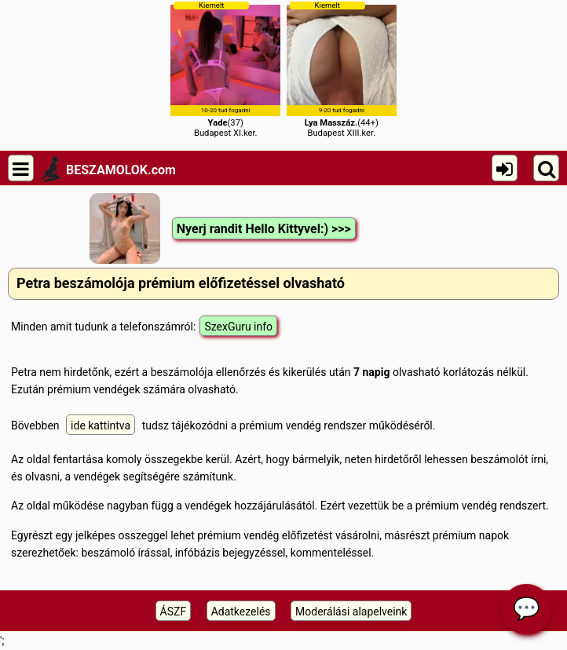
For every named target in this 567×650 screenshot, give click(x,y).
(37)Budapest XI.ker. (225, 69)
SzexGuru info (238, 326)
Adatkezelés (241, 611)
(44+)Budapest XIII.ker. (342, 69)
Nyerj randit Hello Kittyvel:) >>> (264, 228)
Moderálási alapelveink (351, 611)
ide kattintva (100, 425)
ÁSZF (173, 611)
